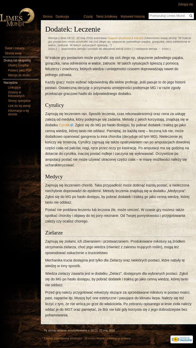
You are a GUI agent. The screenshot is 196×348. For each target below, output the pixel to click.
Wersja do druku (19, 75)
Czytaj (88, 16)
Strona (47, 16)
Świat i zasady (14, 48)
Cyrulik (64, 125)
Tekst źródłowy (106, 16)
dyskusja (125, 38)
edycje (138, 38)
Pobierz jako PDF (20, 70)
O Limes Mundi (94, 338)
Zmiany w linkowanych (16, 94)
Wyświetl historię (132, 16)
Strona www (13, 53)
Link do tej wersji (19, 106)
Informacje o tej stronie (18, 112)
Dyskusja (62, 16)
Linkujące (14, 87)
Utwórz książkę (18, 65)
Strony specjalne (19, 101)
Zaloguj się (185, 4)
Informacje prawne (119, 338)
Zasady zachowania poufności (63, 338)
